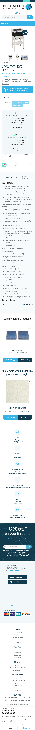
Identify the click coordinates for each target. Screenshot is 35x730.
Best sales (17, 652)
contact (26, 1)
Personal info (17, 678)
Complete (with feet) (21, 102)
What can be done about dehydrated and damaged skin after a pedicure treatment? (17, 701)
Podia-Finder (17, 640)
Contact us (17, 688)
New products (17, 650)
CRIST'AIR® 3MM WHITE (17, 408)
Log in (17, 129)
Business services (17, 637)
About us (17, 665)
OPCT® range (18, 657)
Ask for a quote (17, 582)
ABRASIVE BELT (17, 350)
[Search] (17, 17)
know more (15, 1)
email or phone (15, 570)
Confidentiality (17, 685)
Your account (18, 690)
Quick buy (10, 360)
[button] (4, 727)
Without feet (17, 106)
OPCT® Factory (17, 632)
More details (24, 360)
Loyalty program (17, 670)
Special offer (17, 655)
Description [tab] (9, 177)
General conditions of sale (17, 680)
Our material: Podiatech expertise (17, 704)
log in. (27, 90)
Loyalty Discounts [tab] (24, 177)
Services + (17, 635)
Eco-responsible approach (17, 668)
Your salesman (17, 577)
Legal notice (17, 683)
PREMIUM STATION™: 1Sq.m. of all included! (17, 698)
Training (17, 642)
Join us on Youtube (17, 605)
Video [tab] (16, 177)
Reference (6, 305)
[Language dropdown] (32, 1)
